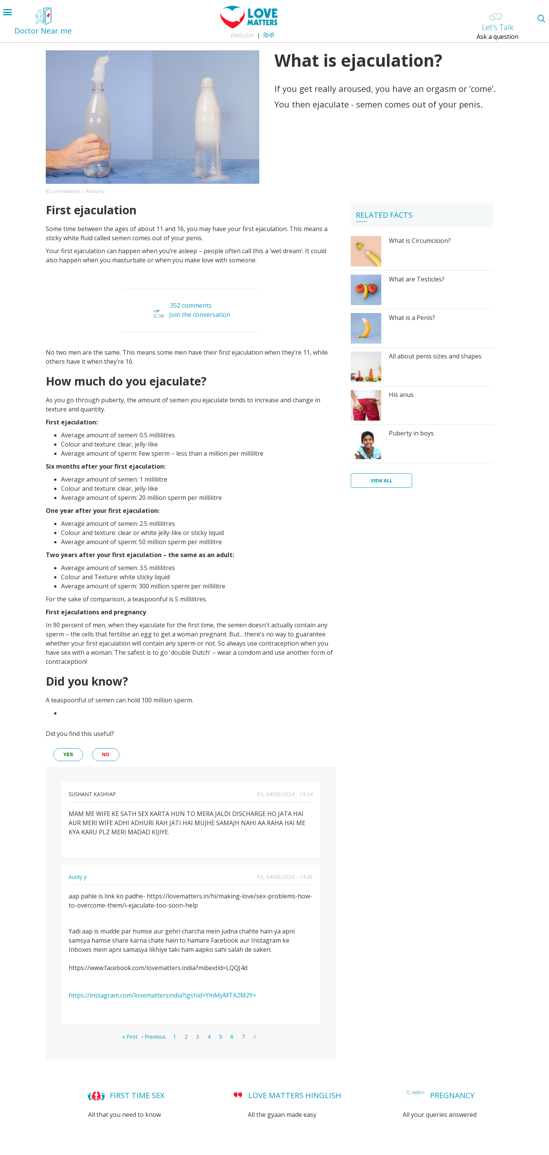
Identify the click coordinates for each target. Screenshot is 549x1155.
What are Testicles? (417, 279)
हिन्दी (268, 35)
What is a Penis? (412, 317)
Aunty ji (78, 876)
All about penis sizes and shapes (435, 356)
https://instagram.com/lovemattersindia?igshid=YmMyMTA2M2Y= (162, 995)
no (105, 754)
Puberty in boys (411, 433)
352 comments (191, 305)
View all (381, 480)
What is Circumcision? (420, 240)
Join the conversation (199, 314)
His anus (401, 394)
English (242, 35)
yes (68, 754)
